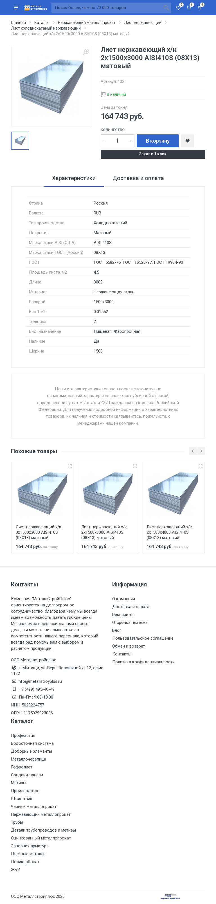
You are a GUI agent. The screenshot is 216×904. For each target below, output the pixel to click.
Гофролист (21, 767)
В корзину (158, 141)
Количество (113, 130)
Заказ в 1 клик (152, 154)
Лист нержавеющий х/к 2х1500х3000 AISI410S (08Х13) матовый (104, 532)
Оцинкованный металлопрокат (41, 838)
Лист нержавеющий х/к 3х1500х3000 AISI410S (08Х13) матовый (38, 532)
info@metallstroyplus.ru (40, 681)
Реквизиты (122, 614)
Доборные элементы (31, 751)
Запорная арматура (30, 845)
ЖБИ (15, 869)
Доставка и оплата (130, 606)
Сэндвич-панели (27, 774)
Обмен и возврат (128, 646)
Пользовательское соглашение (143, 638)
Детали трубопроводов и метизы (43, 830)
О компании (123, 598)
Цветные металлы (28, 853)
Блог (116, 630)
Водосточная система (32, 743)
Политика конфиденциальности (143, 661)
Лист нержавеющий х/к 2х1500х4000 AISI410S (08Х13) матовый (169, 532)
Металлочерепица (28, 759)
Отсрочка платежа (130, 622)
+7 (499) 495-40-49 (37, 689)
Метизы (18, 782)
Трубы (17, 822)
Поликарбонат (25, 861)
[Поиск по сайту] (106, 8)
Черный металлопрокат (34, 806)
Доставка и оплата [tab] (138, 178)
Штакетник (21, 798)
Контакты (121, 654)
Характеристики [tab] (74, 178)
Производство (25, 790)
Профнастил (23, 735)
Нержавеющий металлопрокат (41, 814)
